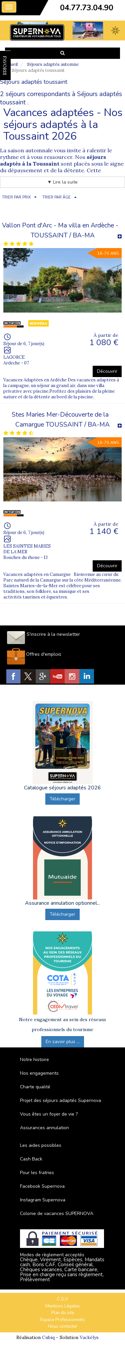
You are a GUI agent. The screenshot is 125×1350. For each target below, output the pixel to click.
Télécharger (62, 799)
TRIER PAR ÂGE (56, 197)
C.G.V (62, 1299)
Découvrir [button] (107, 371)
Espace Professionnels (62, 1320)
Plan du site (62, 1313)
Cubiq (48, 1337)
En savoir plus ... (63, 1041)
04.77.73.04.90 (86, 7)
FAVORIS (5, 65)
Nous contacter (62, 1326)
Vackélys (89, 1337)
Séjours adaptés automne (53, 64)
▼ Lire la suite (62, 182)
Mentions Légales (62, 1306)
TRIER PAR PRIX (16, 197)
